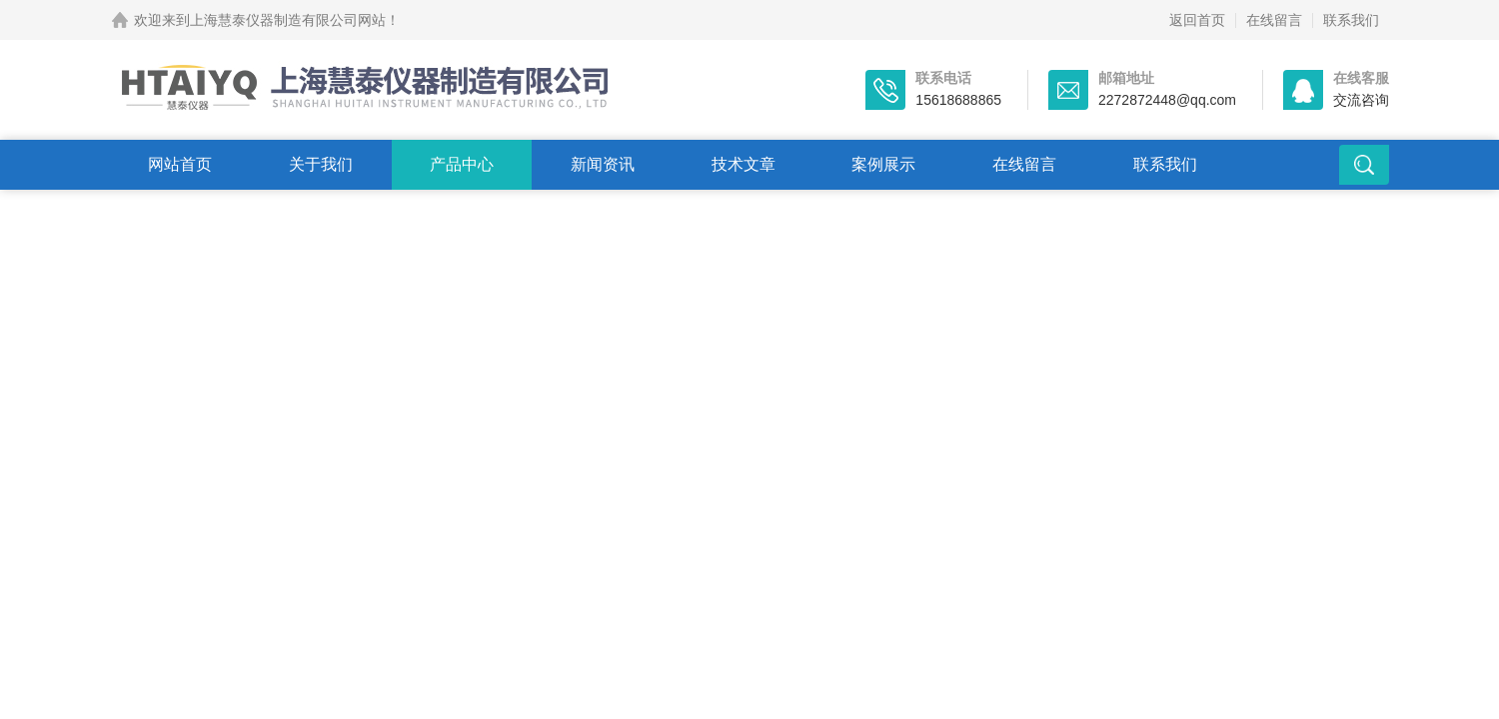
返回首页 (1197, 20)
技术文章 (743, 164)
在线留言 (1274, 20)
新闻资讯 (603, 164)
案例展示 (883, 164)
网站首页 (180, 164)
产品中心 (462, 164)
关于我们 (321, 164)
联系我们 (1351, 20)
